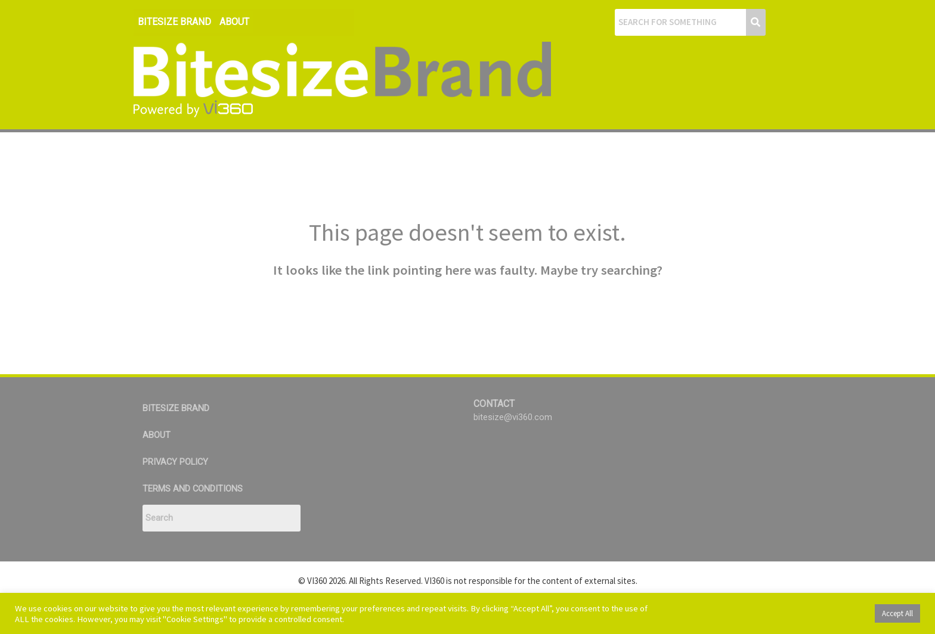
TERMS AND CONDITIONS (193, 488)
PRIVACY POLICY (176, 461)
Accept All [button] (897, 613)
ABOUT (234, 21)
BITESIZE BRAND (174, 21)
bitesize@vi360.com (512, 417)
